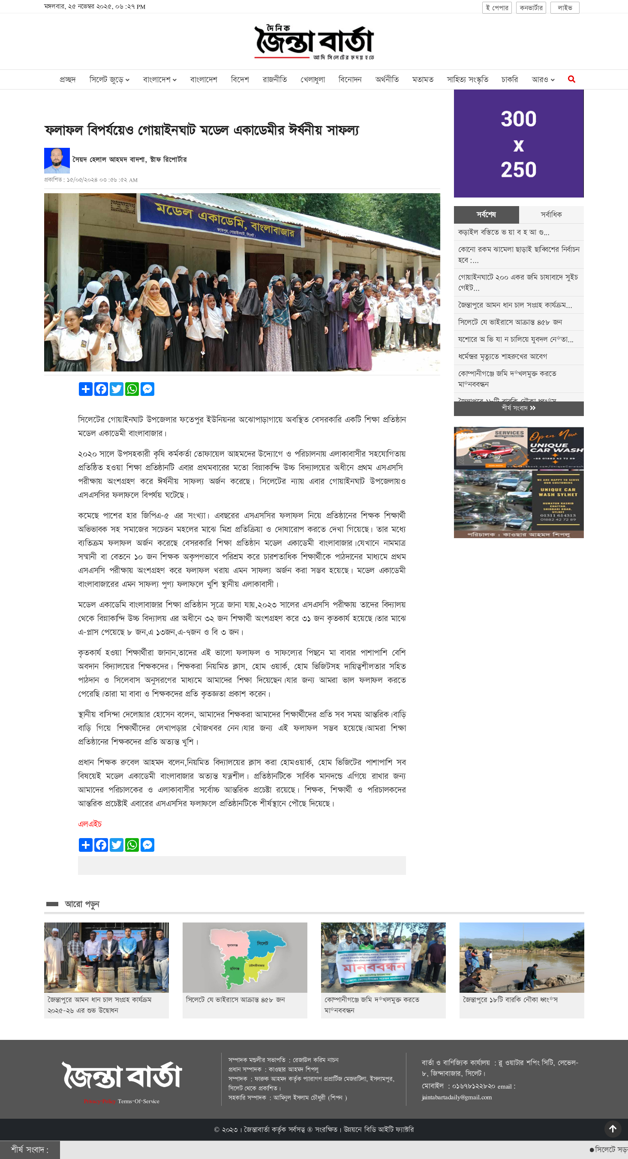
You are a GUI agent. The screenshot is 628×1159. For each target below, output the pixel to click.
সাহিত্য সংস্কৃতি (467, 80)
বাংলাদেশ (203, 80)
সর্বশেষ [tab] (486, 215)
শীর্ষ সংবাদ (518, 408)
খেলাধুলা (312, 80)
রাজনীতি (275, 80)
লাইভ (565, 8)
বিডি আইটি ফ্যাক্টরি (389, 1130)
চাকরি (510, 80)
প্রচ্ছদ (67, 80)
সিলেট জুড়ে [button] (109, 80)
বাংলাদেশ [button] (160, 80)
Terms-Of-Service (138, 1100)
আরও (543, 80)
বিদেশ (240, 80)
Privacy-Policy (101, 1100)
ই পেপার (497, 8)
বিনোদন (350, 80)
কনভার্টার (531, 8)
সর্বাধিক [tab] (551, 215)
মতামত (422, 80)
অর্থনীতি (387, 80)
